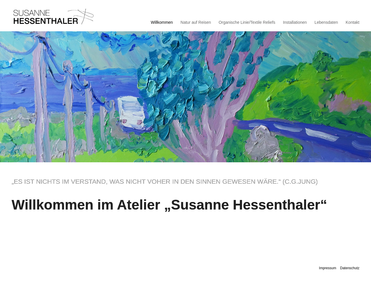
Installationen (295, 22)
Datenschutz (349, 268)
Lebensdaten (326, 22)
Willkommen (162, 22)
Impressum (327, 268)
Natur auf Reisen (196, 22)
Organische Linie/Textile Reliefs (247, 22)
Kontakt (352, 22)
